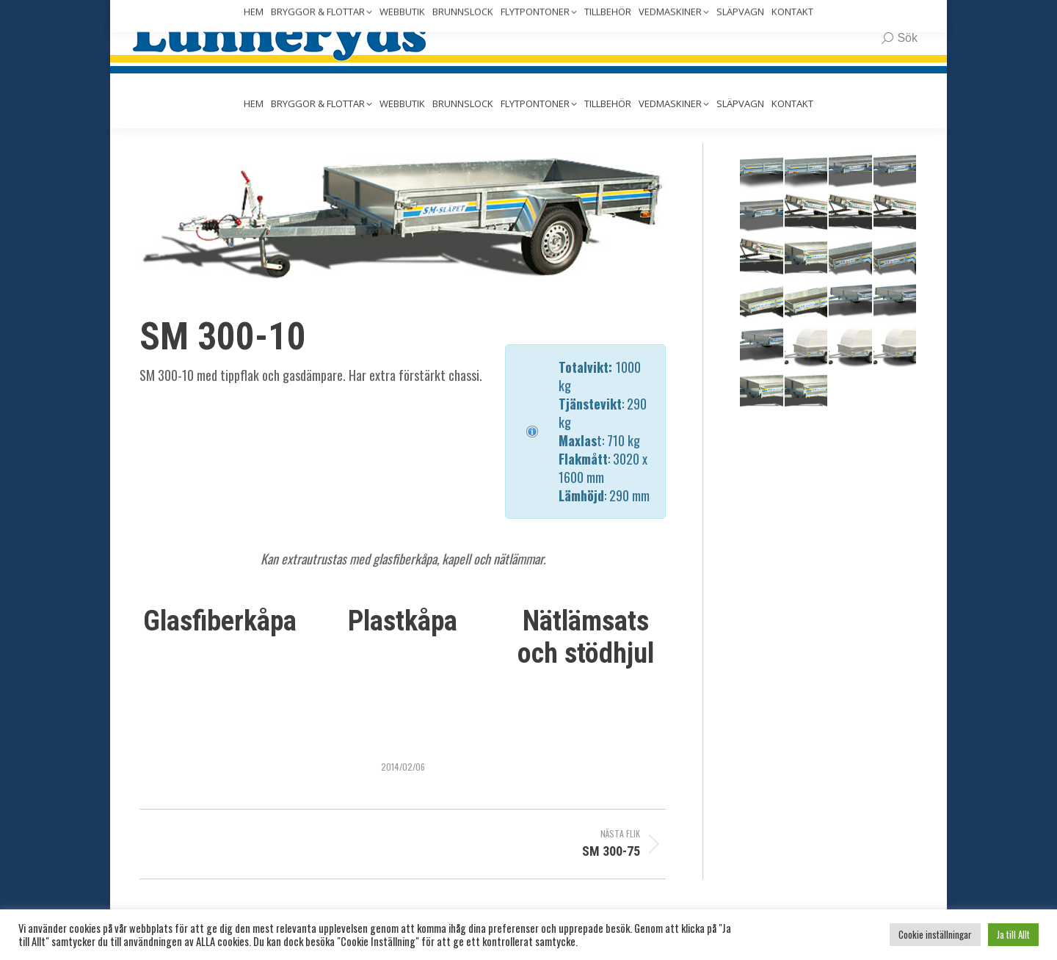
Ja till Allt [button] (1013, 934)
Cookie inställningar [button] (935, 934)
